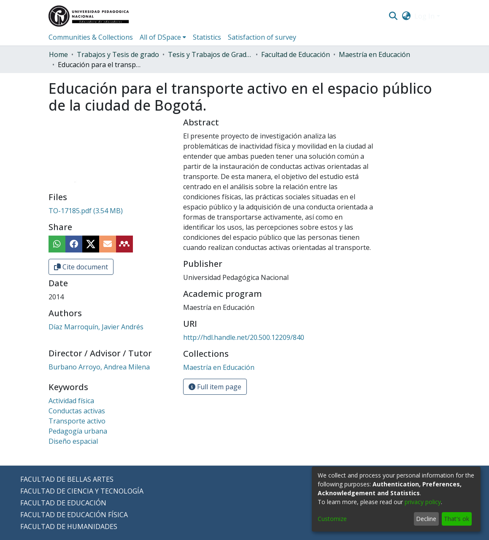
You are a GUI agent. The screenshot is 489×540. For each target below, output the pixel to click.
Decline (426, 519)
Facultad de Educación (295, 54)
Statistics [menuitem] (207, 37)
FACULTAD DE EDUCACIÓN (63, 502)
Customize (332, 519)
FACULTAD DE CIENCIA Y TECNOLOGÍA (81, 491)
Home (58, 54)
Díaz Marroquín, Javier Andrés (96, 326)
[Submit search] (393, 16)
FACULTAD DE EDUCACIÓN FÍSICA (74, 514)
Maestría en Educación (374, 54)
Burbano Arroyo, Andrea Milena (99, 367)
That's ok (456, 519)
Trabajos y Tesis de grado (118, 54)
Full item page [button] (215, 386)
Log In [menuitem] (424, 16)
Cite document (81, 266)
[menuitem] (406, 16)
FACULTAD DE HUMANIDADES (68, 526)
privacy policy (423, 502)
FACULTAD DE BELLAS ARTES (66, 479)
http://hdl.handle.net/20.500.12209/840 (243, 337)
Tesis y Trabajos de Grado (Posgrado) (210, 54)
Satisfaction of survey (262, 37)
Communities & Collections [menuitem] (91, 37)
